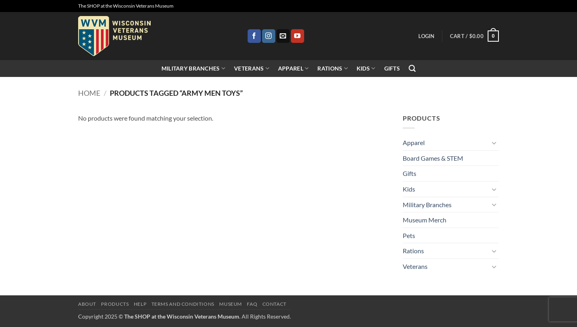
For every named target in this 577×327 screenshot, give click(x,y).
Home (89, 93)
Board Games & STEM (433, 158)
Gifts (392, 68)
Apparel (293, 68)
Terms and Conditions (182, 304)
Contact (274, 304)
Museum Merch (424, 220)
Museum (230, 304)
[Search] (412, 69)
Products (115, 304)
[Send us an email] (283, 36)
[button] (426, 36)
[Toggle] (494, 142)
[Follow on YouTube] (297, 36)
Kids (366, 68)
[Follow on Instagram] (268, 36)
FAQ (252, 304)
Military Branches (193, 68)
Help (140, 304)
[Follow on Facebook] (254, 36)
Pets (409, 235)
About (87, 304)
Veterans (251, 68)
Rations (332, 68)
